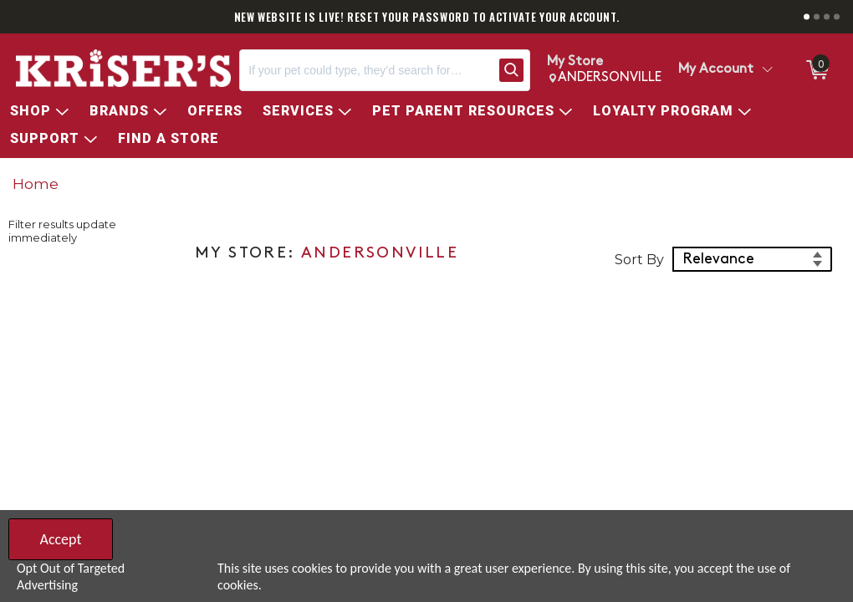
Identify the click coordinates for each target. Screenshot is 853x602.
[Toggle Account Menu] (767, 70)
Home (36, 183)
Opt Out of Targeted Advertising (71, 576)
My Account (715, 69)
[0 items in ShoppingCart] (816, 70)
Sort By (639, 260)
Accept (60, 539)
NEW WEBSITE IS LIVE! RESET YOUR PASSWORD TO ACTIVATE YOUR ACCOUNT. (427, 16)
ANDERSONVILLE (379, 254)
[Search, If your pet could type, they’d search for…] (366, 70)
